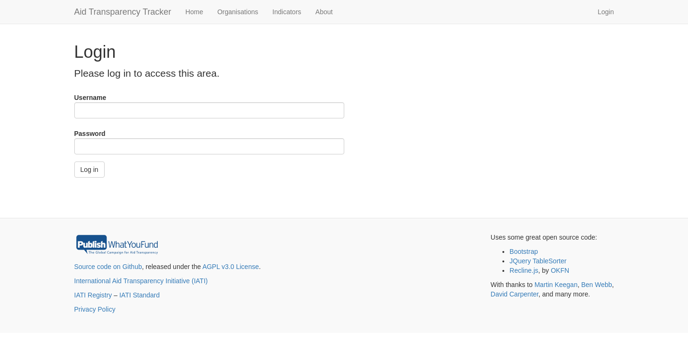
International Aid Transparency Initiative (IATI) (141, 281)
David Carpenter (514, 294)
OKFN (560, 270)
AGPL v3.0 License (230, 266)
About (324, 12)
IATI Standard (139, 295)
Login (606, 12)
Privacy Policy (95, 309)
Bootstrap (523, 251)
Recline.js (523, 270)
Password (90, 133)
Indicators (286, 12)
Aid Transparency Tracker (122, 12)
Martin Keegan (556, 284)
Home (194, 12)
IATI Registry (93, 295)
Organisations (237, 12)
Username (90, 97)
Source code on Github (108, 266)
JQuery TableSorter (537, 261)
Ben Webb (596, 284)
